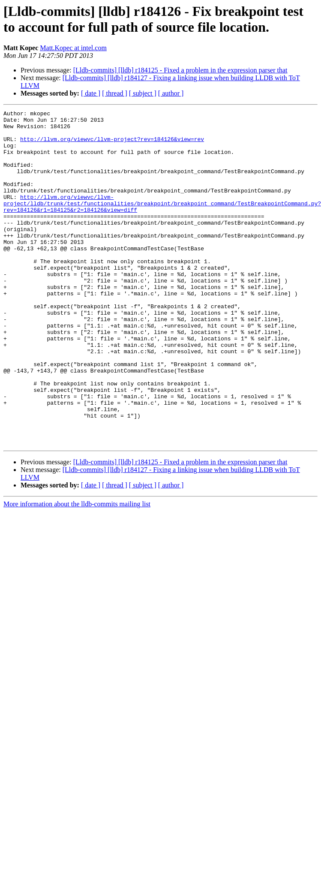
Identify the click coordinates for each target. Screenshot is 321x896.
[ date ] (90, 93)
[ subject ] (142, 93)
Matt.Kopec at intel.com (73, 47)
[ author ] (171, 93)
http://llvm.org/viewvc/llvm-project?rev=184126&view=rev (112, 145)
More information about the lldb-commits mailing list (76, 570)
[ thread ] (114, 93)
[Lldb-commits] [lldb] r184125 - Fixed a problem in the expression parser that (180, 70)
